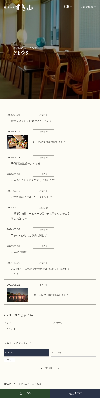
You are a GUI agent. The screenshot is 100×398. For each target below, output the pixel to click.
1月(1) (9, 360)
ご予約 (24, 393)
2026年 (9, 352)
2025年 (56, 352)
